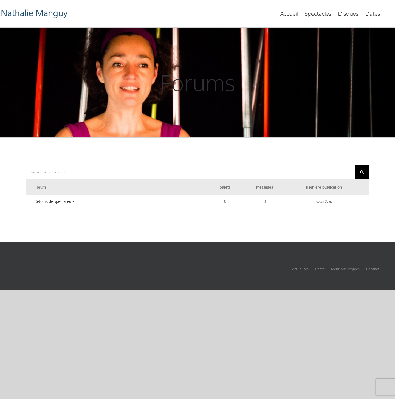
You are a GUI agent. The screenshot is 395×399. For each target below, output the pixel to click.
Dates (320, 268)
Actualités (300, 268)
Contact (372, 268)
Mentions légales (345, 268)
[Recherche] (362, 172)
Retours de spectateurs (54, 201)
